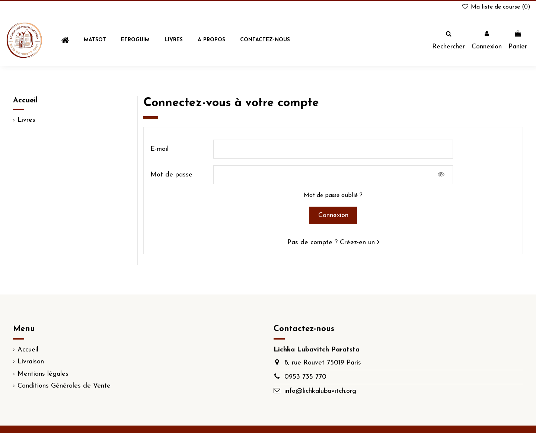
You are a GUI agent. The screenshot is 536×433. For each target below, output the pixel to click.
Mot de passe (171, 174)
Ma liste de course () (495, 7)
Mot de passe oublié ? (333, 195)
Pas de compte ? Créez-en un (333, 242)
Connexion (333, 215)
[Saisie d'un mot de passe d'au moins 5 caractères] (321, 174)
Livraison (30, 361)
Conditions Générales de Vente (64, 385)
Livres (26, 120)
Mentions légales (42, 374)
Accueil (25, 100)
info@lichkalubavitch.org (320, 391)
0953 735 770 (305, 377)
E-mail (159, 149)
